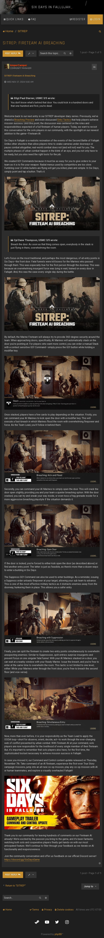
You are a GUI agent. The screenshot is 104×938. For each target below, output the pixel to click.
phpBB (58, 934)
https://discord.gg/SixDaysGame (22, 859)
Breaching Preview (24, 119)
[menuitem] (32, 19)
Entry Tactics (64, 119)
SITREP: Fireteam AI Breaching (34, 43)
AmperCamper (18, 65)
